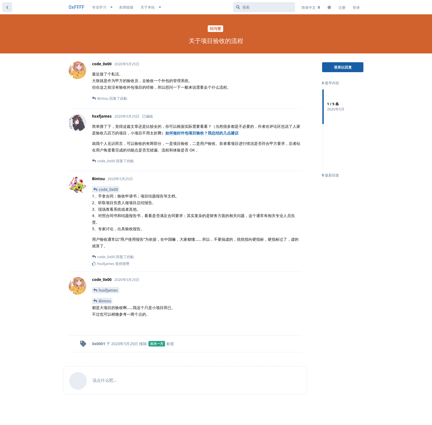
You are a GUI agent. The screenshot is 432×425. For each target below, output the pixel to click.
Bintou (105, 301)
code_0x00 (108, 189)
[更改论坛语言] (311, 7)
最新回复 (330, 175)
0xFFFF (76, 7)
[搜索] (264, 7)
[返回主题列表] (7, 7)
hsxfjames (108, 290)
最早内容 (330, 82)
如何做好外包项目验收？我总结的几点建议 (202, 133)
